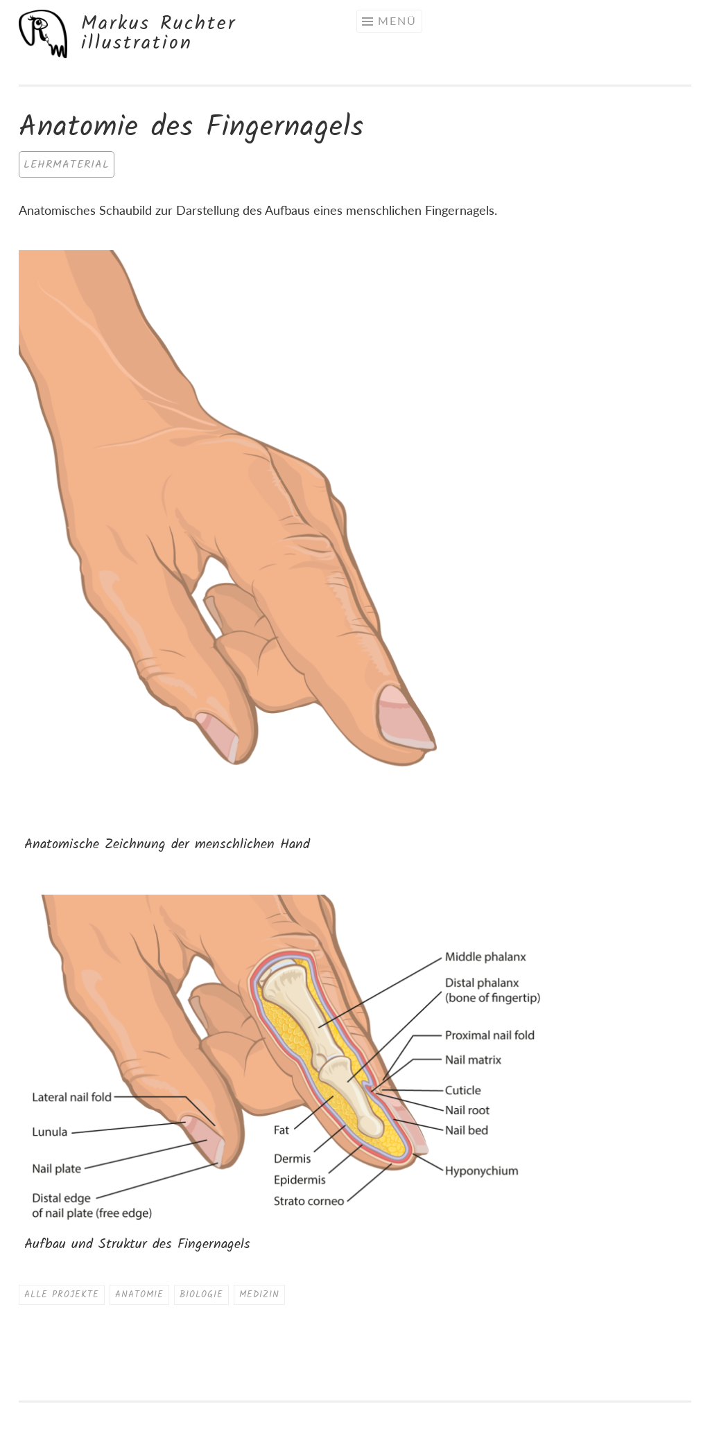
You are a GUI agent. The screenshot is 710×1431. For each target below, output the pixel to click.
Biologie (201, 1295)
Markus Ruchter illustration (158, 33)
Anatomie (139, 1295)
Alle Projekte (61, 1295)
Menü (397, 20)
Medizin (259, 1295)
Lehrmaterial (67, 164)
